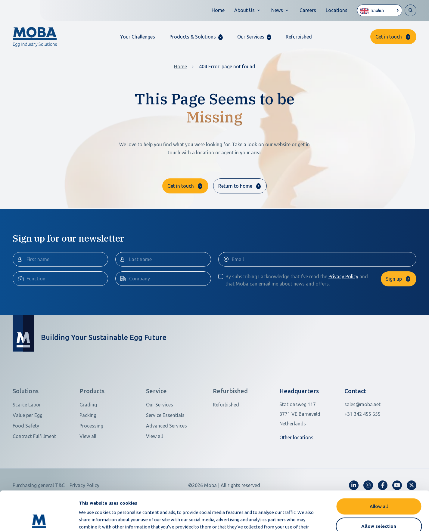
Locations (336, 10)
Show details (318, 519)
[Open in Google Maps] (308, 436)
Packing (87, 437)
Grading (88, 427)
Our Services (159, 427)
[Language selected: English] (379, 10)
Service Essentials (165, 437)
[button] (196, 37)
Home (218, 10)
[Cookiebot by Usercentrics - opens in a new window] (39, 519)
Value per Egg (27, 437)
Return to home (235, 186)
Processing (91, 448)
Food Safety (26, 448)
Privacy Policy (343, 298)
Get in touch (388, 36)
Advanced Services (166, 448)
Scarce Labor (27, 427)
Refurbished (299, 36)
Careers (308, 10)
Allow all (379, 467)
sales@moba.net (362, 426)
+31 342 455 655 (362, 436)
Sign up (394, 301)
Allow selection (378, 486)
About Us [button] (244, 10)
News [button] (277, 10)
